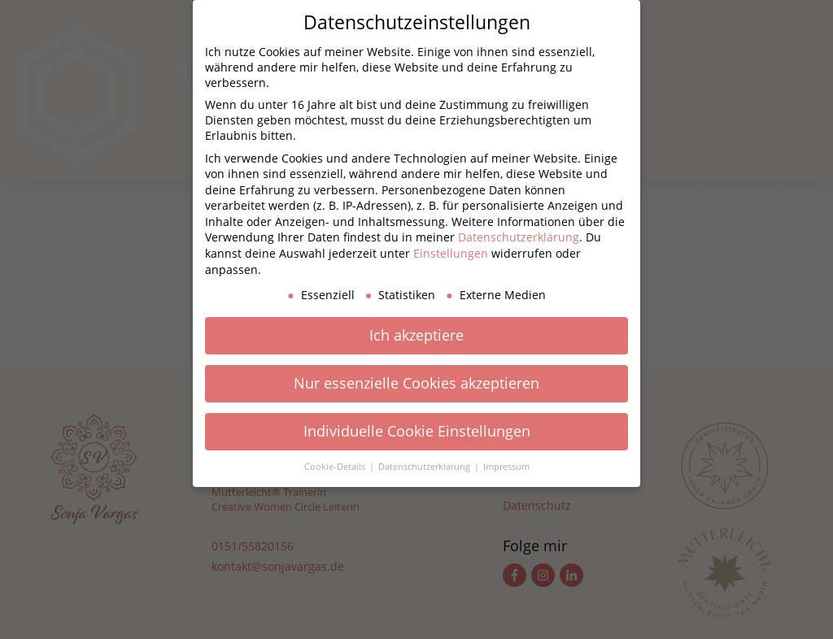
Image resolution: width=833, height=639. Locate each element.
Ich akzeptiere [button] (416, 335)
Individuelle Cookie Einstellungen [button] (416, 431)
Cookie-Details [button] (336, 466)
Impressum (506, 466)
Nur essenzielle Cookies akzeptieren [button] (416, 383)
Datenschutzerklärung (518, 237)
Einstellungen (450, 253)
